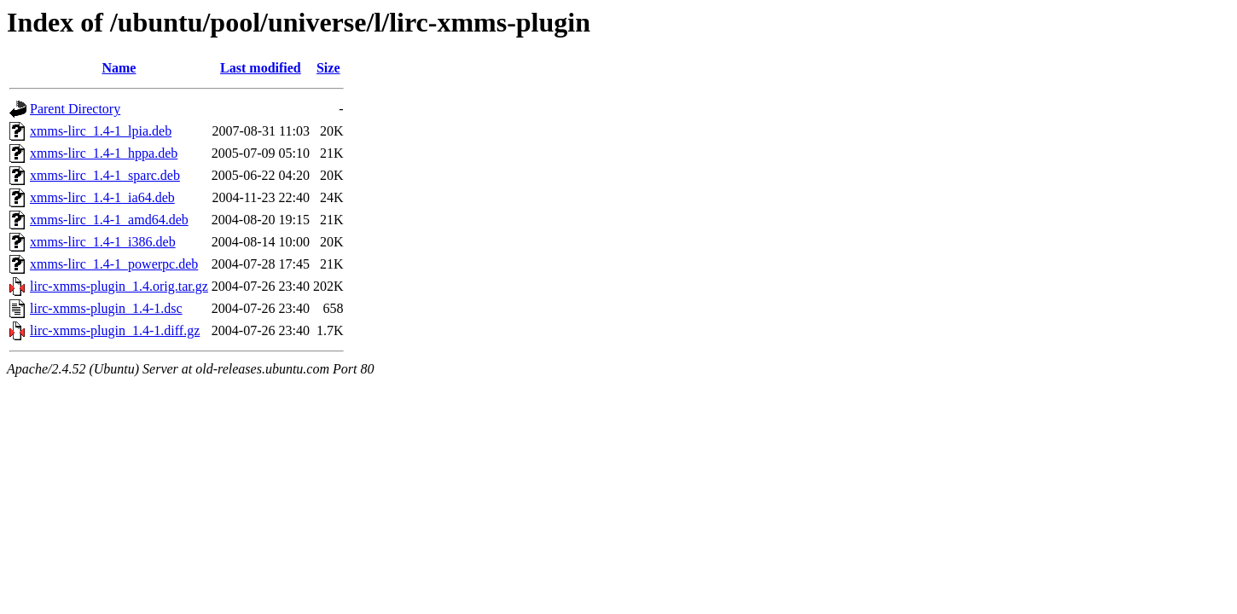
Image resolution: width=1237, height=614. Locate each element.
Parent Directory (75, 108)
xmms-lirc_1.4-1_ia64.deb (102, 197)
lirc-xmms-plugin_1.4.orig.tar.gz (119, 286)
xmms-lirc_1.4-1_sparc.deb (105, 175)
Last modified (260, 68)
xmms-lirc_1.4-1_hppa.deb (103, 153)
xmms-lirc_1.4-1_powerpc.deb (114, 264)
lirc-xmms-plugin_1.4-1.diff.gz (115, 330)
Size (328, 68)
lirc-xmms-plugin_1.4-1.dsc (106, 308)
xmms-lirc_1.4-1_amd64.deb (109, 219)
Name (119, 68)
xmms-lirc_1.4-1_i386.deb (103, 242)
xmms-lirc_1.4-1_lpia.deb (100, 131)
